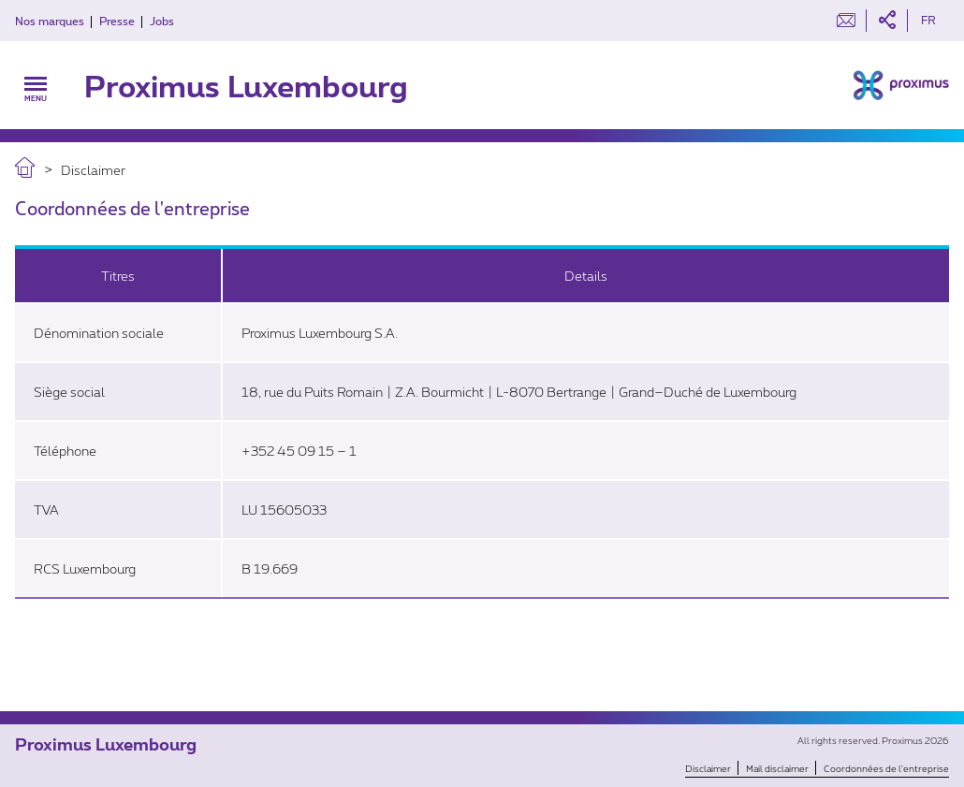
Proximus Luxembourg (246, 85)
